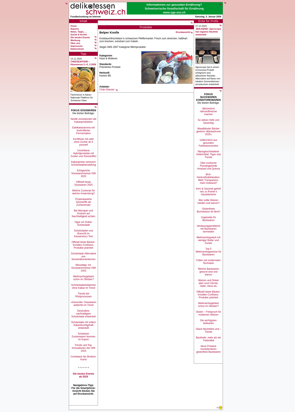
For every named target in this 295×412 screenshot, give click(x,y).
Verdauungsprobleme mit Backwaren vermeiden (208, 229)
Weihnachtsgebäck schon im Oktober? (83, 278)
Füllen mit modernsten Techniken (208, 262)
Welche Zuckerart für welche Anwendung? (83, 192)
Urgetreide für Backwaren (208, 219)
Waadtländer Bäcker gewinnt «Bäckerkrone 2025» (208, 131)
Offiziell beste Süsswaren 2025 (83, 183)
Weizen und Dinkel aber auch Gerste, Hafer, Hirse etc (208, 283)
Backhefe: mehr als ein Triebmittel (208, 339)
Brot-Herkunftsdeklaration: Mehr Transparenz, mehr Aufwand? (208, 178)
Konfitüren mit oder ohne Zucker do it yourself (83, 142)
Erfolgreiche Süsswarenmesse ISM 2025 (83, 173)
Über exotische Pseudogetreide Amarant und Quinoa (208, 166)
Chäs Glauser (106, 89)
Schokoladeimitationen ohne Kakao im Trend (83, 286)
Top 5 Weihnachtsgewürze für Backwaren (208, 251)
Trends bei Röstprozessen (83, 295)
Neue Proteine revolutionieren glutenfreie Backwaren (208, 349)
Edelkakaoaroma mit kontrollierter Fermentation (83, 130)
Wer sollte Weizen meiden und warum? (208, 201)
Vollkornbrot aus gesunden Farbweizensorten (208, 143)
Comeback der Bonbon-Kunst (83, 358)
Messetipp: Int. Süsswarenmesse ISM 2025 (83, 268)
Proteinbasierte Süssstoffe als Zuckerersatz (83, 202)
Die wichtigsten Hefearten (208, 322)
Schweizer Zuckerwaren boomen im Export (83, 336)
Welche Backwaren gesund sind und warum (208, 271)
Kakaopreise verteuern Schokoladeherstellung (83, 163)
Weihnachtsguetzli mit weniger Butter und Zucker (208, 240)
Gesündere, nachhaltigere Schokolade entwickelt (83, 313)
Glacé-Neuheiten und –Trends (208, 330)
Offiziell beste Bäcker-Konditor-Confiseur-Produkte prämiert (83, 245)
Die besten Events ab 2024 (83, 375)
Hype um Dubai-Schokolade (83, 223)
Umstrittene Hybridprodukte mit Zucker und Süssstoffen (83, 153)
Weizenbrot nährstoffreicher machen (208, 111)
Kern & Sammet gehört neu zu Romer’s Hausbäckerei (208, 191)
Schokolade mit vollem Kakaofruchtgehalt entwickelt (83, 325)
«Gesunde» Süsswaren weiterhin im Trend (83, 303)
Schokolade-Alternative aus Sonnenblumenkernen (83, 256)
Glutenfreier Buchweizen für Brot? (208, 210)
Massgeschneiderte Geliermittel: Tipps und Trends (208, 154)
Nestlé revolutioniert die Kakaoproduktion (83, 120)
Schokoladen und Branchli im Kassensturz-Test (83, 233)
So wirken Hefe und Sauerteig (208, 121)
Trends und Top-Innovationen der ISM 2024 (83, 348)
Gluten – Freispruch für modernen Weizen (208, 313)
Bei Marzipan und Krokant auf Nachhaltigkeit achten (83, 213)
